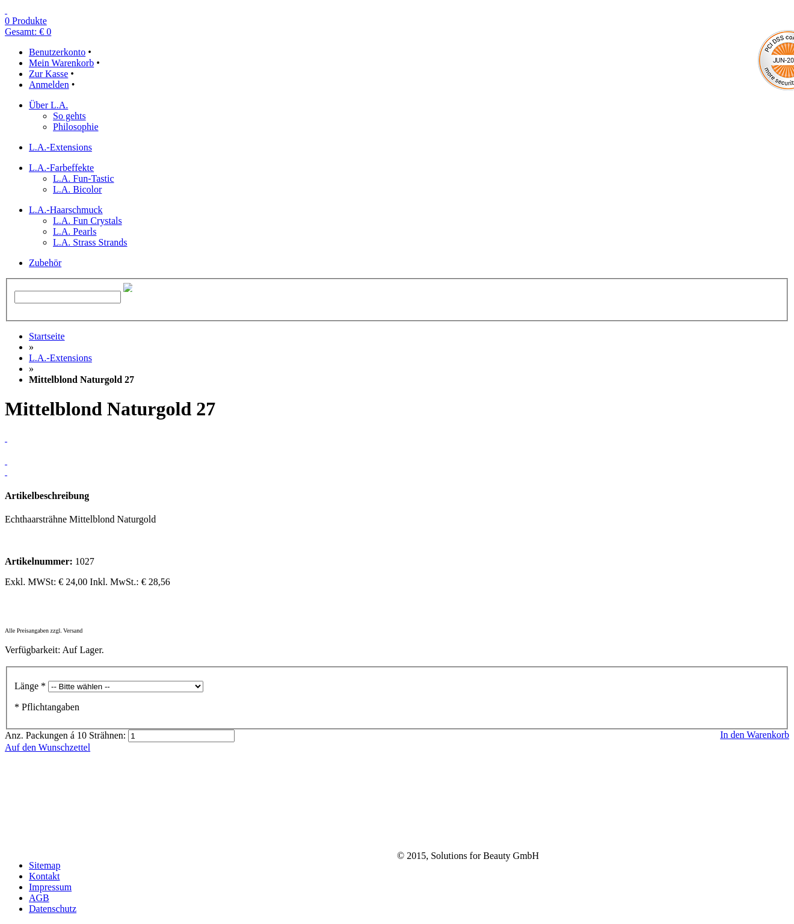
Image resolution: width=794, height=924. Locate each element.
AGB (39, 898)
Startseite (47, 336)
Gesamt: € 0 (28, 31)
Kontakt (44, 876)
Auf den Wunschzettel (47, 747)
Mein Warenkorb (61, 63)
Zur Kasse (48, 74)
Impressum (50, 887)
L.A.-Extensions (60, 358)
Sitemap (44, 865)
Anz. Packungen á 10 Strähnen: (65, 735)
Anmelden (49, 84)
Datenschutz (52, 909)
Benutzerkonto (57, 52)
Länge (30, 686)
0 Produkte (26, 21)
